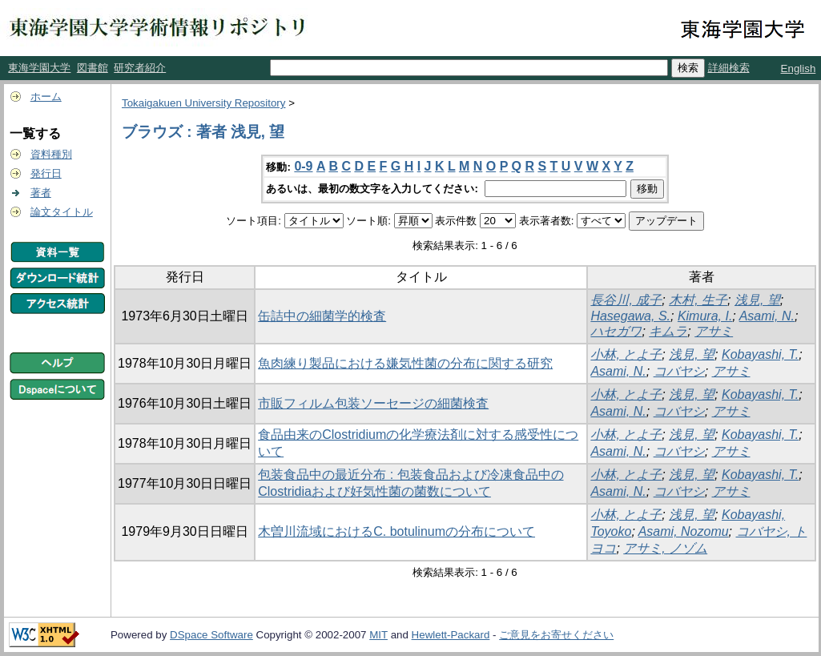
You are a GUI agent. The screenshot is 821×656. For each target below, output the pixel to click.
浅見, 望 (757, 300)
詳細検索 (729, 68)
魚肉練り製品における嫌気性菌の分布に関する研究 (405, 363)
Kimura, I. (705, 316)
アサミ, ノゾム (665, 548)
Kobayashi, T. (760, 354)
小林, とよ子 (626, 354)
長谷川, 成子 (626, 300)
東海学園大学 (39, 68)
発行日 (46, 173)
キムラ (668, 331)
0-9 (303, 166)
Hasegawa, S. (630, 316)
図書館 (92, 68)
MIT (378, 635)
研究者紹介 (140, 68)
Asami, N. (767, 316)
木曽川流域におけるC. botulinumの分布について (396, 531)
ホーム (46, 97)
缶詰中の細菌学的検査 (322, 316)
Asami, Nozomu (683, 531)
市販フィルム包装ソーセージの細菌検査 (373, 403)
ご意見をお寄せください (556, 635)
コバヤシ (679, 371)
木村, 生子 (698, 300)
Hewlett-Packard (451, 635)
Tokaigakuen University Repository (203, 103)
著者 (40, 193)
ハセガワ (616, 331)
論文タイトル (61, 212)
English (798, 68)
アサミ (713, 331)
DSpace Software (211, 635)
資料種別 (51, 154)
